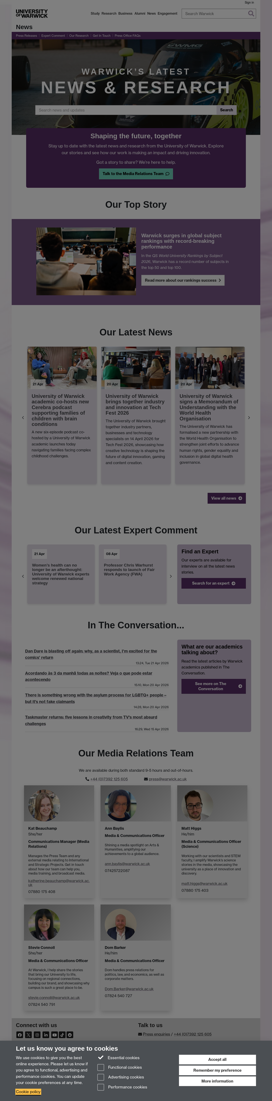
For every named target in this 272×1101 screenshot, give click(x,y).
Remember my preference (217, 1070)
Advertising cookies (120, 1077)
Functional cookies (119, 1068)
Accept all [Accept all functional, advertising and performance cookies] (217, 1059)
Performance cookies (122, 1087)
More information (217, 1081)
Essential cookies (118, 1057)
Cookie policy (28, 1091)
